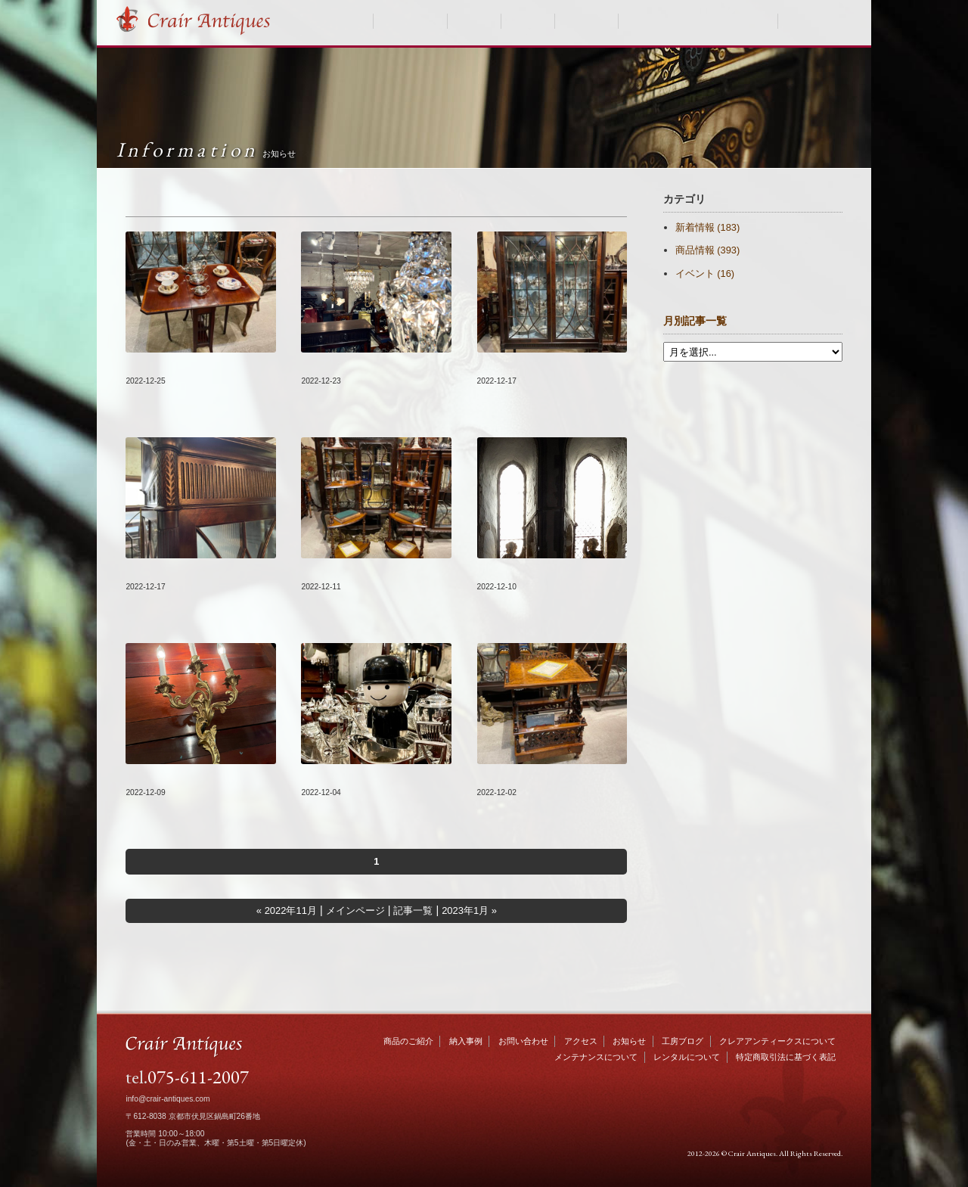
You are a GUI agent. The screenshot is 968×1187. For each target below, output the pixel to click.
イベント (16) (704, 273)
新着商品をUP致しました (185, 365)
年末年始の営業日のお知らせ (546, 571)
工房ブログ (586, 20)
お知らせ (528, 20)
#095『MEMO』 (162, 571)
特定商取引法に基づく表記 (786, 1056)
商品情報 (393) (707, 250)
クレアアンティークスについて (698, 20)
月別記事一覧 (695, 321)
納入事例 (474, 20)
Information (206, 149)
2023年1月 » (469, 910)
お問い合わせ (815, 20)
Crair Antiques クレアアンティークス (208, 21)
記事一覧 (413, 910)
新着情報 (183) (707, 227)
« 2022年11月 (286, 910)
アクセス (580, 1041)
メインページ (355, 910)
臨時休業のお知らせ (348, 777)
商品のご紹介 (410, 20)
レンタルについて (686, 1056)
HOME (352, 20)
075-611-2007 (198, 1076)
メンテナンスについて (596, 1056)
